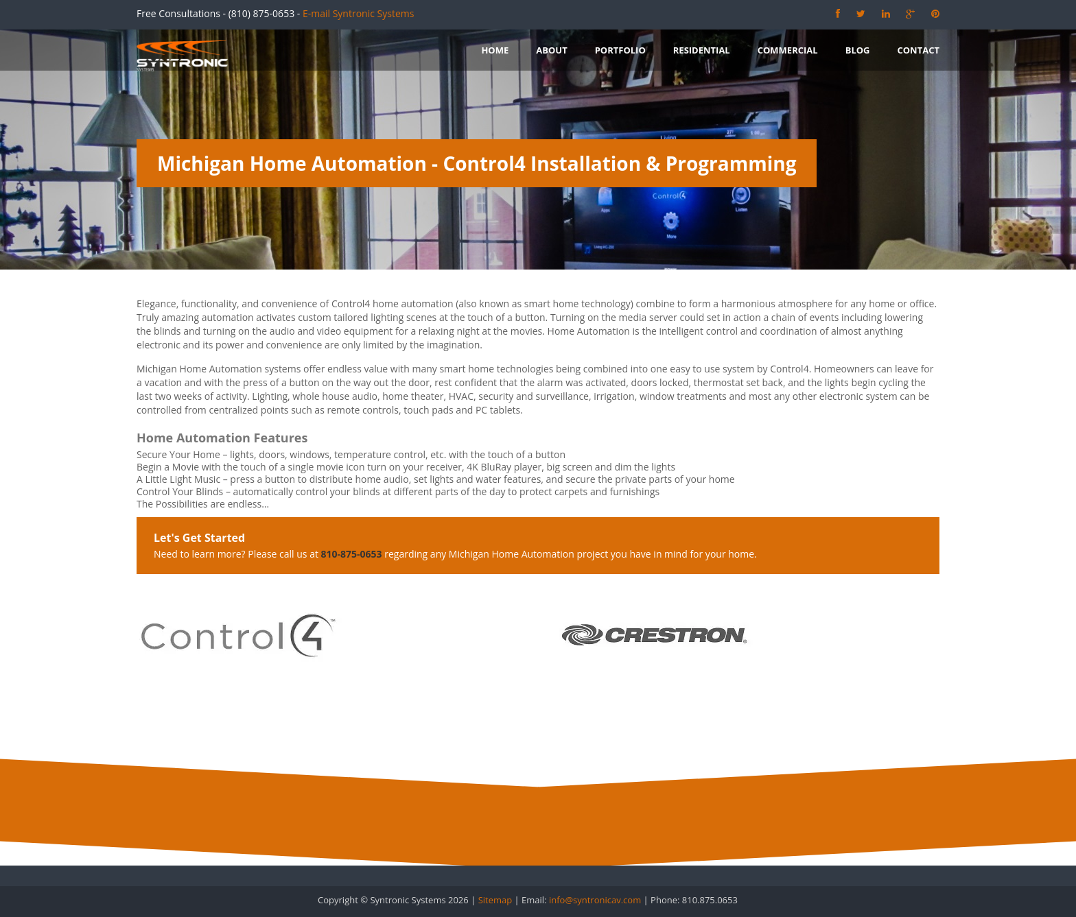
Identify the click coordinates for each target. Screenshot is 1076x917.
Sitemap (495, 900)
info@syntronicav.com (595, 900)
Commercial (788, 50)
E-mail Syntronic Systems (358, 13)
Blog (857, 50)
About (551, 50)
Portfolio (620, 50)
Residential (701, 50)
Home (494, 50)
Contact (918, 50)
